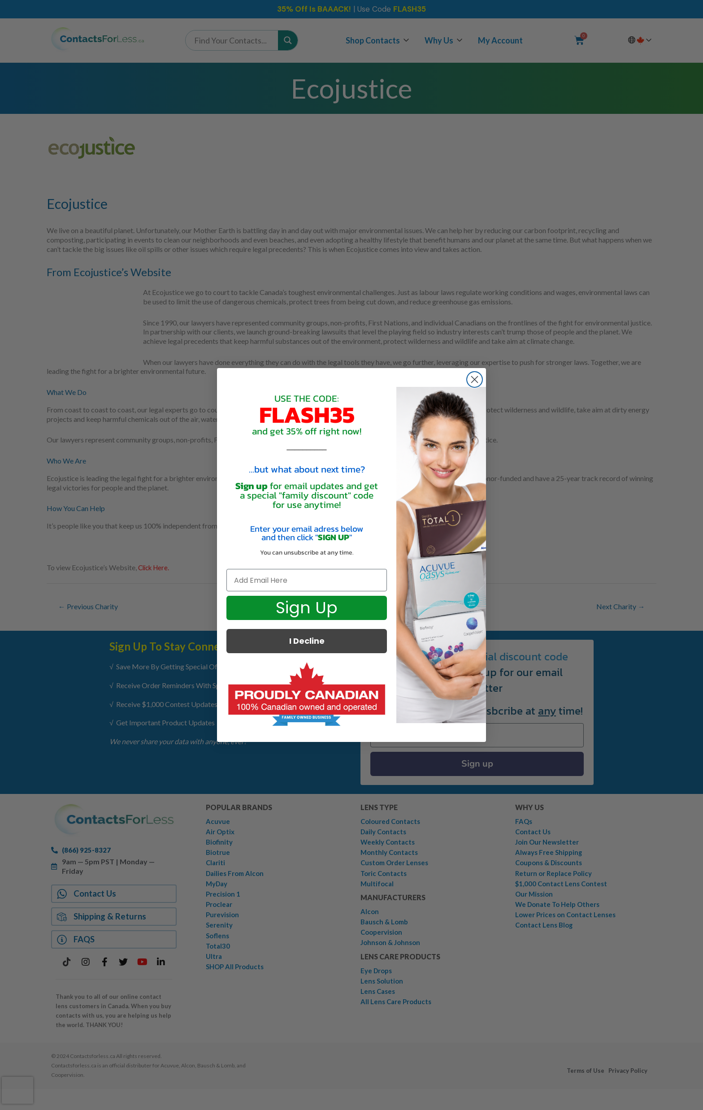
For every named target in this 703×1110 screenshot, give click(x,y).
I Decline (307, 640)
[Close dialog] (474, 379)
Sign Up (307, 607)
